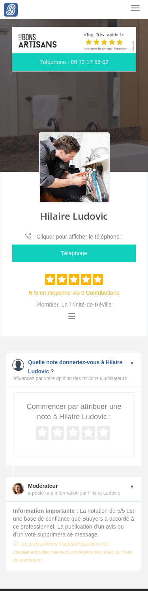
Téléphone (74, 253)
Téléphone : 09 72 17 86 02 (74, 62)
